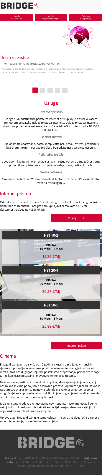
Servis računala (51, 172)
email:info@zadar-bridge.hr (51, 17)
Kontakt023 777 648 (16, 17)
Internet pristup (51, 112)
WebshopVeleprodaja (85, 17)
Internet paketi (76, 345)
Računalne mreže (51, 154)
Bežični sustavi (51, 137)
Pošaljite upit (76, 218)
